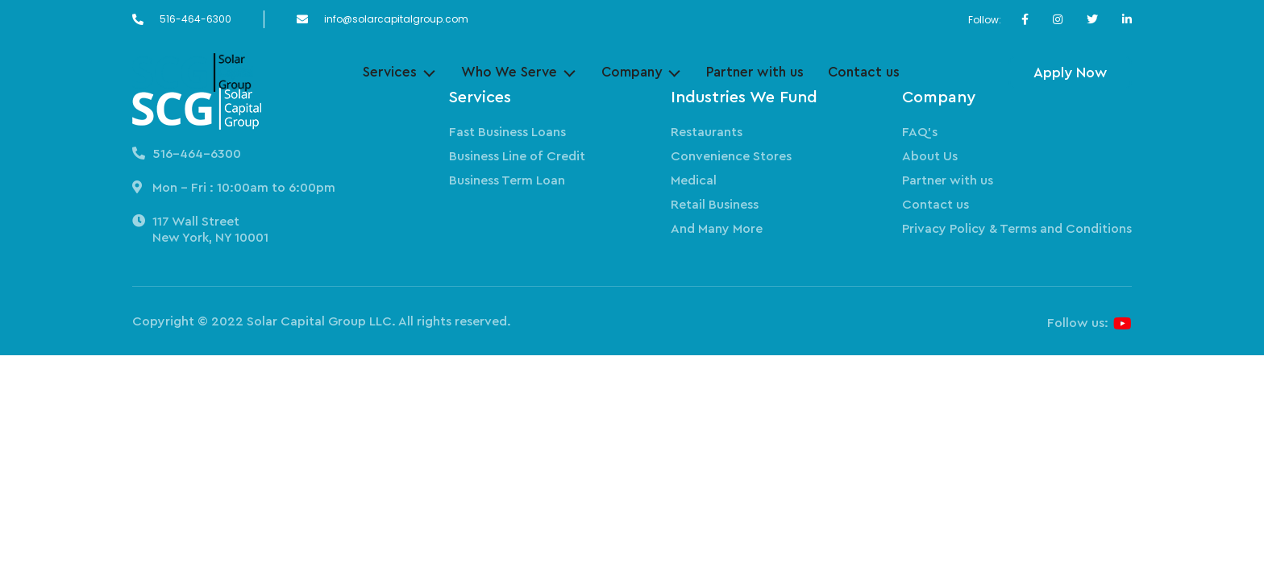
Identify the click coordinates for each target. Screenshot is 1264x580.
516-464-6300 (195, 19)
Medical (694, 180)
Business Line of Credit (517, 156)
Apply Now (1070, 72)
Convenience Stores (731, 156)
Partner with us (755, 72)
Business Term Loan (507, 180)
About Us (930, 156)
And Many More (717, 228)
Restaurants (706, 132)
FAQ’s (920, 132)
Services (390, 72)
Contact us (864, 72)
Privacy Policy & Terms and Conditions (1017, 228)
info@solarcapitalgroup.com (396, 19)
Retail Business (715, 204)
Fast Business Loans (507, 132)
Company (631, 72)
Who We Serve (509, 72)
